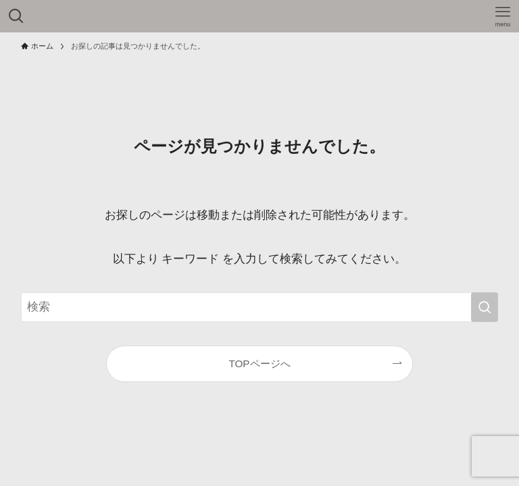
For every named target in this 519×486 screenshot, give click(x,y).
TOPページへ (259, 363)
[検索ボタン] (16, 16)
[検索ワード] (260, 307)
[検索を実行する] (484, 307)
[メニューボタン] (503, 16)
